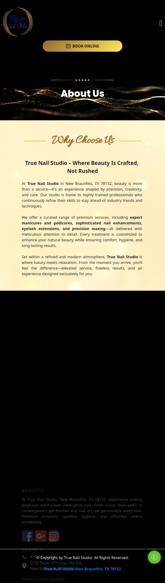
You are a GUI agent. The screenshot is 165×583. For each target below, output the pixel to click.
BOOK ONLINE (82, 46)
